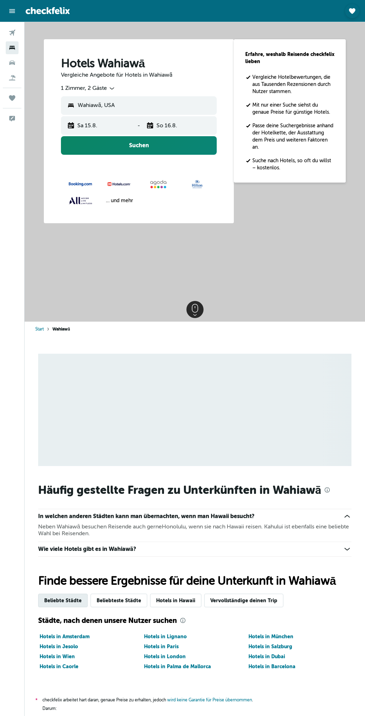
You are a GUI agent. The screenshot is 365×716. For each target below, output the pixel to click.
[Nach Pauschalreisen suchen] (12, 78)
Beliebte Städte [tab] (63, 600)
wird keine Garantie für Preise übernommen (209, 699)
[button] (12, 11)
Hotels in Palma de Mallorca (177, 666)
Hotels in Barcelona (271, 666)
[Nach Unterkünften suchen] (12, 48)
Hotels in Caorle (59, 666)
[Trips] (12, 98)
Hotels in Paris (161, 646)
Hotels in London (165, 656)
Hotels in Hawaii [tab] (175, 600)
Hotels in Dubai (266, 656)
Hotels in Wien (57, 656)
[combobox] (88, 88)
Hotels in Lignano (165, 636)
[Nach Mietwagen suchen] (12, 63)
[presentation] (327, 490)
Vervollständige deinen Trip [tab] (243, 600)
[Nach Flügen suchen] (12, 33)
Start (39, 329)
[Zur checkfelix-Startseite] (48, 10)
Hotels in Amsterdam (64, 636)
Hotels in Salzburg (270, 646)
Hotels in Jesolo (59, 646)
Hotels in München (270, 636)
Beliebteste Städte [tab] (119, 600)
